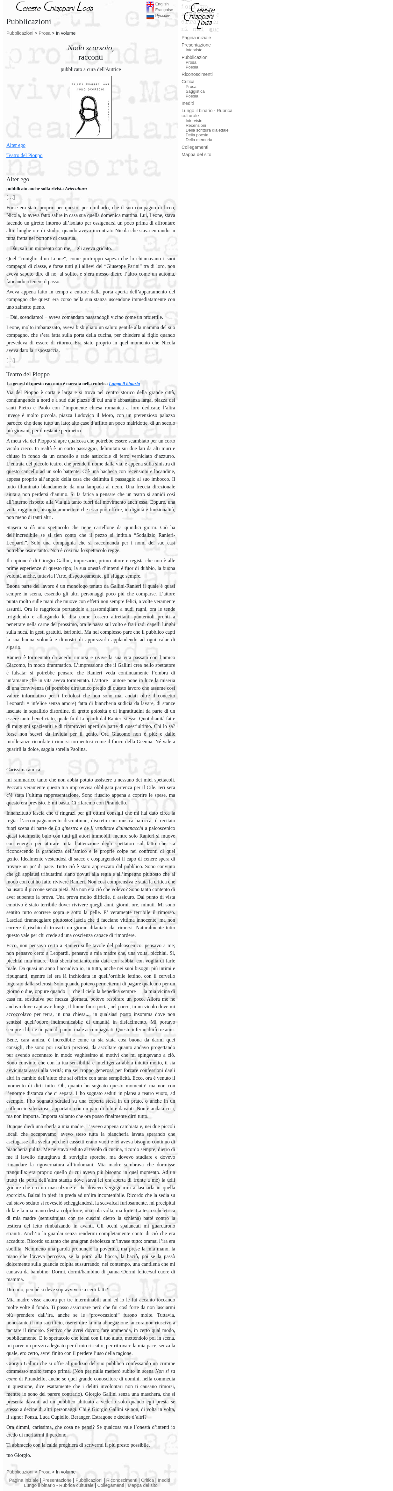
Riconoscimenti (121, 1480)
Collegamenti (110, 1485)
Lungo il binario (124, 383)
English (157, 4)
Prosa (45, 33)
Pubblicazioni (19, 33)
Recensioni (196, 125)
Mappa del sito (143, 1485)
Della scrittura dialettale (207, 130)
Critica (147, 1480)
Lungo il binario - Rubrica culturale (58, 1485)
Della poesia (197, 135)
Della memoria (199, 139)
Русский (158, 15)
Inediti (164, 1480)
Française (159, 9)
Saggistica (195, 91)
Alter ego (17, 179)
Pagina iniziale (24, 1480)
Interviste (194, 49)
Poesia (192, 67)
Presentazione (57, 1480)
